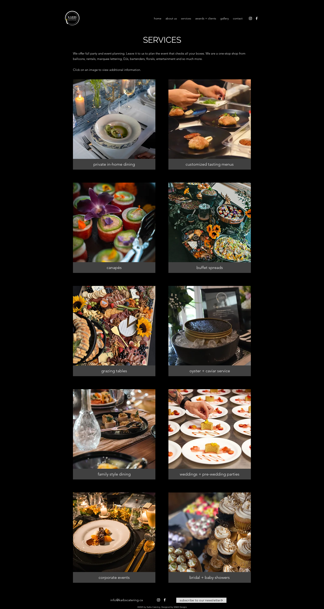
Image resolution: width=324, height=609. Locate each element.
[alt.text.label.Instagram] (250, 18)
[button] (114, 124)
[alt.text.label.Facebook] (257, 18)
